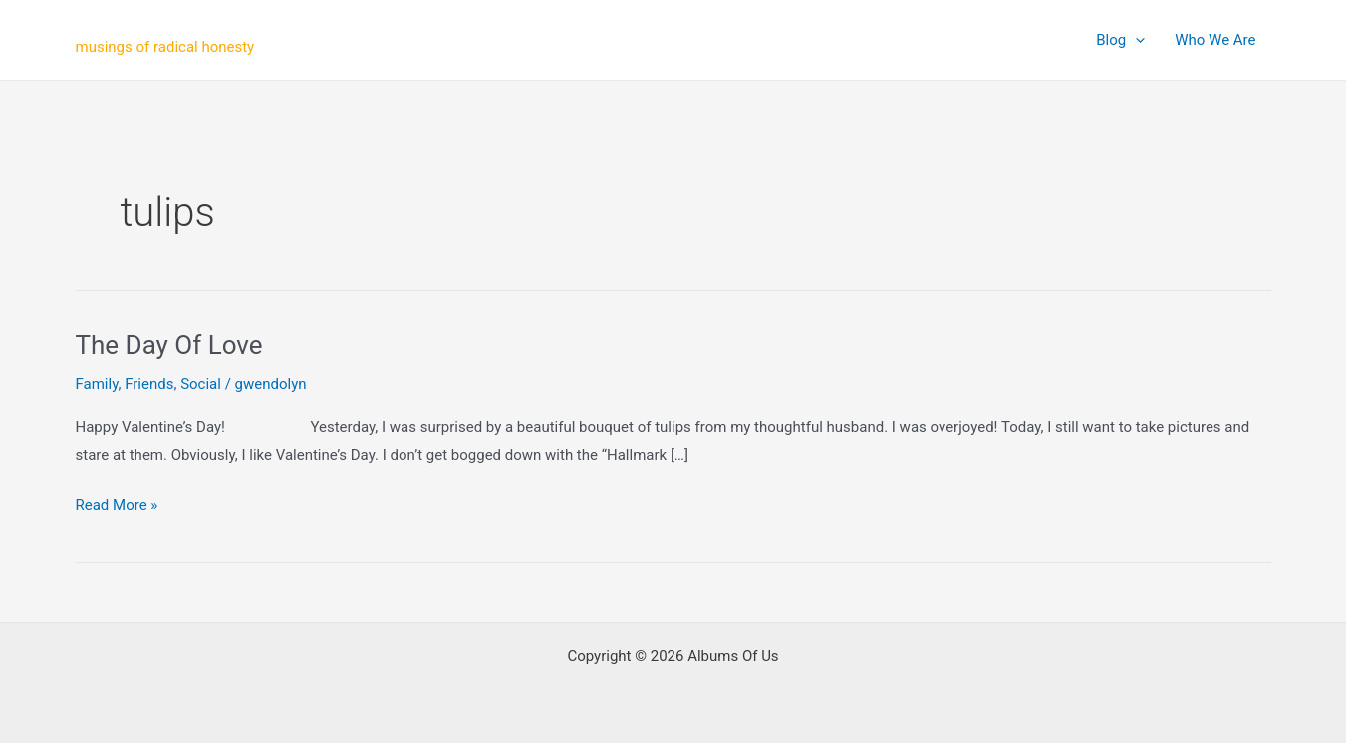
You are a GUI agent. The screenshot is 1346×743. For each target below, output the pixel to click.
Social (200, 384)
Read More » (117, 506)
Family (97, 384)
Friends (149, 384)
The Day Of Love (169, 345)
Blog (1120, 40)
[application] (1135, 40)
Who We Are (1215, 40)
